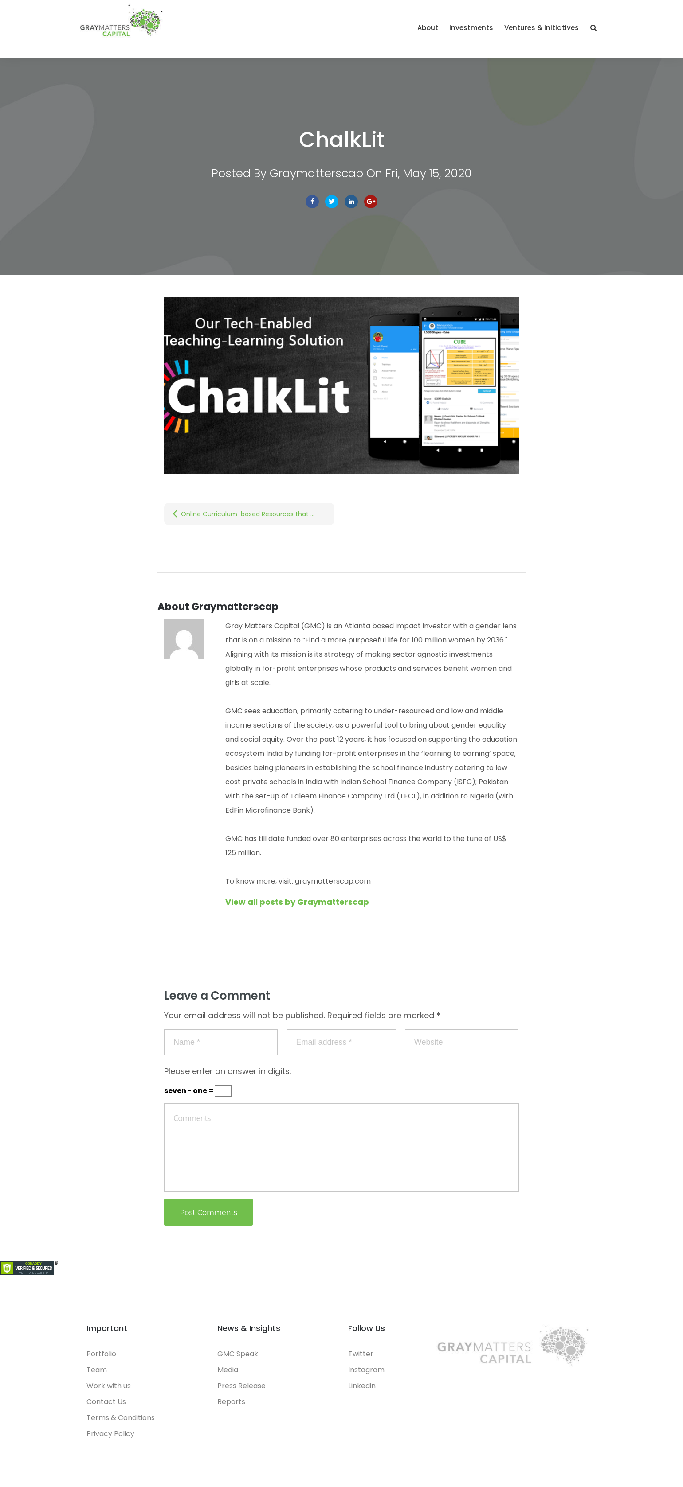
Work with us (108, 1386)
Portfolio (101, 1354)
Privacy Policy (110, 1434)
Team (96, 1370)
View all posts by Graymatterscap (297, 901)
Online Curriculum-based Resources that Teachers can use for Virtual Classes (257, 514)
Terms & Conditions (120, 1418)
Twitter (331, 201)
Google (370, 201)
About (427, 27)
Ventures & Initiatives (541, 27)
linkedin (351, 201)
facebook (312, 201)
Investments (471, 27)
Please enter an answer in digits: (227, 1071)
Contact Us (106, 1402)
